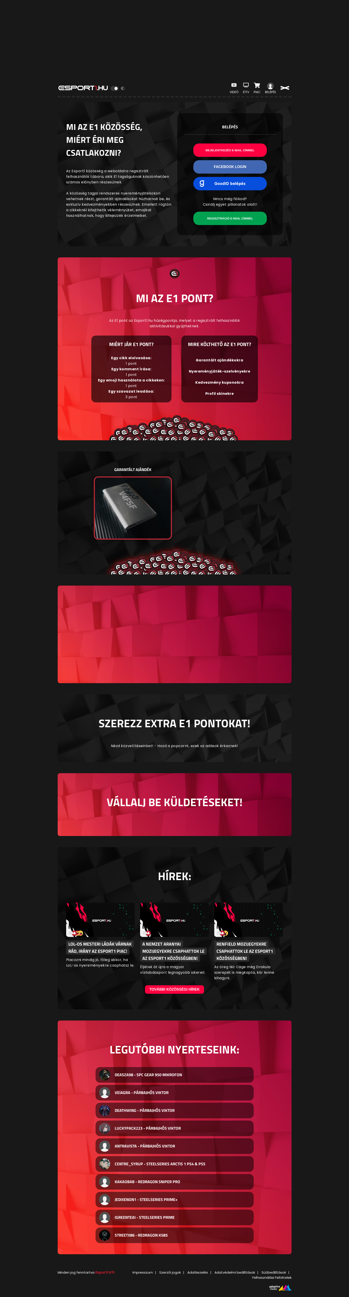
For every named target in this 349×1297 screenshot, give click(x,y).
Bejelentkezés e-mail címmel (230, 150)
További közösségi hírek (174, 989)
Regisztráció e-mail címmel (230, 218)
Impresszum (143, 1272)
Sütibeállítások (273, 1272)
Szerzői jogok (170, 1272)
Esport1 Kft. (105, 1272)
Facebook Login (230, 167)
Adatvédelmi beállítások (234, 1272)
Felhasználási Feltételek (272, 1277)
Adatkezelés (197, 1272)
